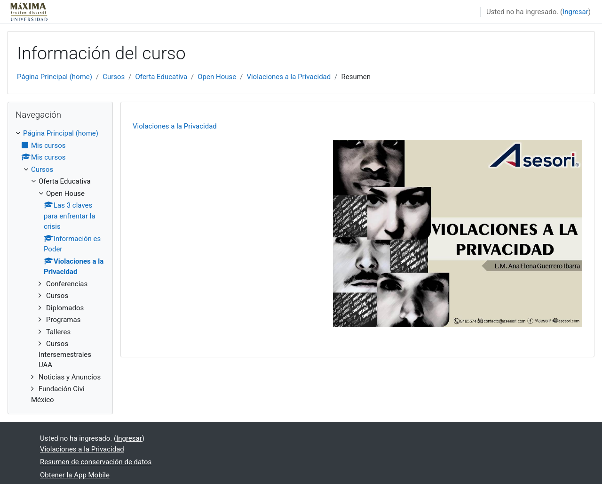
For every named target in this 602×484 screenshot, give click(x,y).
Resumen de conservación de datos (95, 462)
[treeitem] (60, 266)
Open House (217, 77)
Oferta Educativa (161, 77)
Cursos (114, 77)
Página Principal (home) (54, 77)
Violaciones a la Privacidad (288, 77)
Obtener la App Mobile (75, 475)
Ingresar (575, 12)
